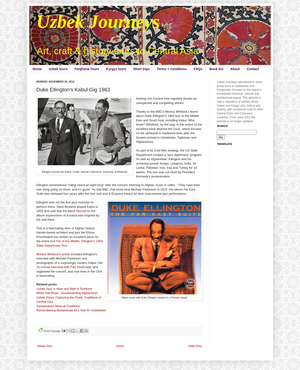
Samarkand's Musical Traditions (58, 306)
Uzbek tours (58, 69)
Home (37, 69)
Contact (253, 69)
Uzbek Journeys (98, 21)
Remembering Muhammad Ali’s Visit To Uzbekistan (71, 310)
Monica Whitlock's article (53, 254)
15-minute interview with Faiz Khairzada (63, 267)
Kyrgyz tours (116, 69)
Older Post (195, 346)
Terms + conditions (172, 69)
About (235, 69)
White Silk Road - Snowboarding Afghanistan (67, 293)
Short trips (141, 69)
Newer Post (45, 346)
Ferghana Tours (87, 69)
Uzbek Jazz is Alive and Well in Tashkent (64, 289)
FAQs (198, 69)
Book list (216, 69)
